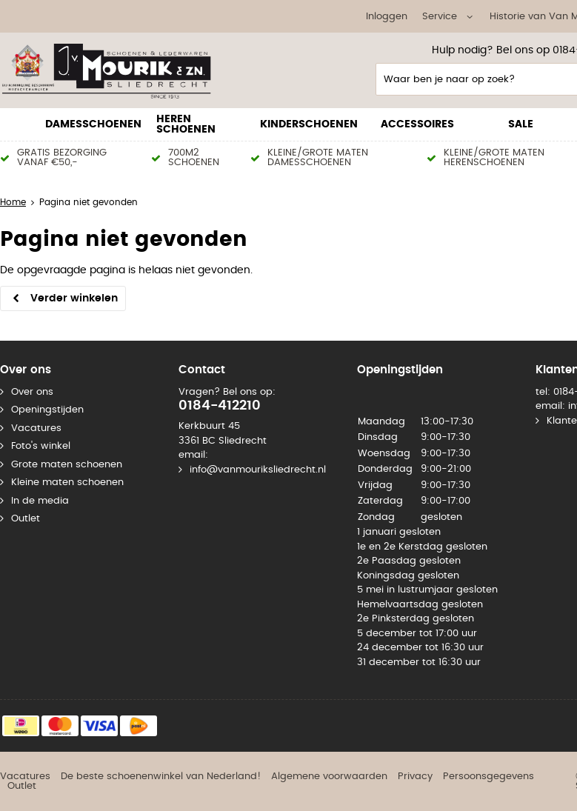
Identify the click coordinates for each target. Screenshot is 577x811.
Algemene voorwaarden (329, 776)
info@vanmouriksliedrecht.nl (258, 470)
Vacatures (36, 428)
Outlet (25, 519)
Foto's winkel (40, 446)
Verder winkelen (74, 298)
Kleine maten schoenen (67, 482)
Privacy (415, 776)
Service (439, 16)
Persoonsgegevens (488, 776)
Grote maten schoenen (66, 465)
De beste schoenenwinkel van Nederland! (161, 776)
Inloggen (386, 16)
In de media (40, 501)
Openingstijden (47, 410)
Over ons (32, 392)
